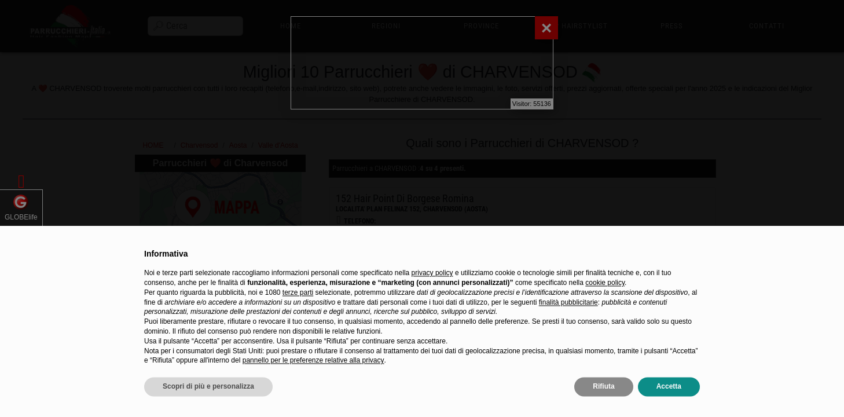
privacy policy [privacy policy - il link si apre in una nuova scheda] (432, 295)
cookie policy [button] (605, 304)
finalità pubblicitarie (568, 324)
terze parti (297, 314)
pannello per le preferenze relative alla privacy (313, 382)
